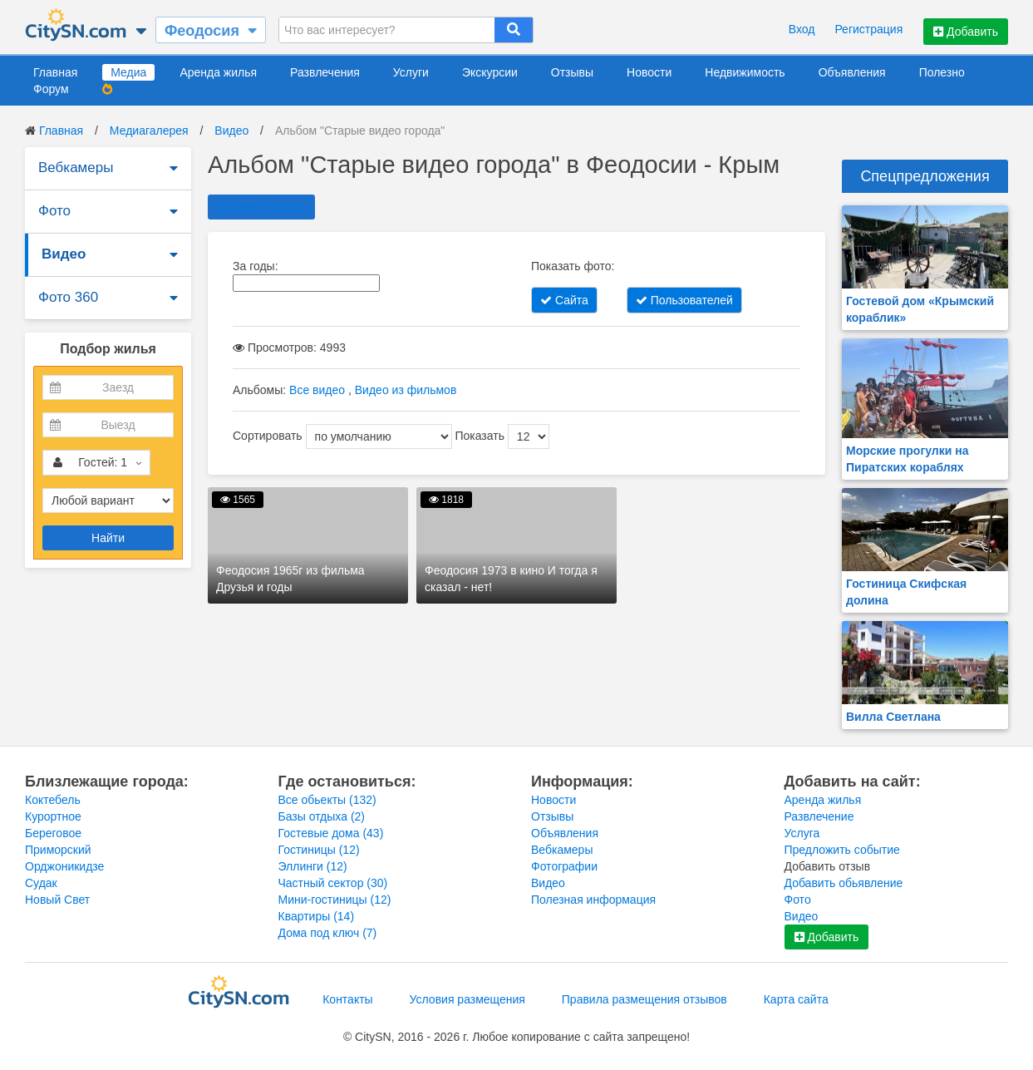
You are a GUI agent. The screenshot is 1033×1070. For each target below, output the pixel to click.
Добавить (965, 31)
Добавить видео (261, 207)
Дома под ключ (327, 932)
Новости (649, 72)
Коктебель (53, 799)
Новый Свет (57, 899)
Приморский (58, 849)
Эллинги (312, 866)
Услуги (411, 72)
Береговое (53, 833)
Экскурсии (490, 72)
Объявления (852, 72)
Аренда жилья (218, 72)
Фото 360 (68, 297)
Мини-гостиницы (334, 899)
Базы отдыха (322, 816)
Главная (55, 72)
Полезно (942, 72)
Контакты (347, 999)
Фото (54, 211)
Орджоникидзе (64, 866)
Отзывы (572, 72)
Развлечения (325, 72)
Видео (231, 130)
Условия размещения (467, 999)
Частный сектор (333, 883)
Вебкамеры (75, 167)
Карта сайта (796, 999)
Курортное (53, 816)
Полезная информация (593, 899)
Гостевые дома (331, 833)
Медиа (128, 72)
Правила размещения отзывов (644, 999)
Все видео (317, 390)
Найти (108, 538)
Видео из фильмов (406, 390)
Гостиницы (319, 849)
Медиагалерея (149, 130)
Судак (41, 883)
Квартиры (316, 916)
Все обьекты (327, 799)
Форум (51, 89)
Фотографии (564, 866)
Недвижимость (745, 72)
